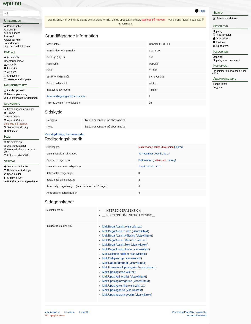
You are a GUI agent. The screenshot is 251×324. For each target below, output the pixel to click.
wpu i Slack (13, 116)
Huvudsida (13, 57)
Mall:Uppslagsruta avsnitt (118, 294)
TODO (11, 113)
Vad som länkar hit (17, 166)
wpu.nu (12, 3)
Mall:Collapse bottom (115, 253)
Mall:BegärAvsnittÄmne (117, 249)
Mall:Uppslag (110, 271)
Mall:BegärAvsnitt (113, 226)
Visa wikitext (223, 38)
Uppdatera (222, 46)
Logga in (218, 87)
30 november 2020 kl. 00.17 (154, 153)
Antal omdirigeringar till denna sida (66, 96)
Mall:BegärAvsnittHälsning (118, 235)
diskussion (167, 147)
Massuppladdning (17, 94)
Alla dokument (12, 33)
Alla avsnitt (10, 30)
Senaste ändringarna (19, 79)
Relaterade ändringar (19, 170)
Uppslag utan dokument (226, 60)
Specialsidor (14, 174)
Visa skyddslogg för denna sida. (64, 134)
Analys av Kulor (12, 40)
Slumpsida (13, 75)
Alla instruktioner (16, 146)
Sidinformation (15, 177)
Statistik (11, 64)
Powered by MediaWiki (183, 312)
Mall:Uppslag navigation (117, 281)
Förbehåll (83, 312)
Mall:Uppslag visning (115, 285)
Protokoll (9, 36)
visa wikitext (134, 226)
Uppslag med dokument (17, 46)
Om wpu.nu (69, 312)
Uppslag (217, 31)
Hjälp (202, 10)
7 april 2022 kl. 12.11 (150, 166)
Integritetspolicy (52, 312)
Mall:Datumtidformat (115, 262)
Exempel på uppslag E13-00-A (20, 150)
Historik (220, 42)
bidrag (179, 147)
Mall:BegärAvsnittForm (116, 231)
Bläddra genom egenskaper (23, 181)
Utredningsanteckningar (20, 109)
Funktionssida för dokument (22, 98)
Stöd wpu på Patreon (16, 124)
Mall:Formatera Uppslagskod (120, 267)
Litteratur (12, 68)
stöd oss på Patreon (153, 19)
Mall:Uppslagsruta (113, 290)
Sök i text (12, 131)
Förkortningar (11, 43)
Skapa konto (220, 84)
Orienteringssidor (14, 61)
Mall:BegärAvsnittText (116, 244)
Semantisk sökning (18, 127)
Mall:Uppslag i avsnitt (115, 276)
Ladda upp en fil (16, 90)
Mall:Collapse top (113, 258)
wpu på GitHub (15, 120)
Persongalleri (14, 26)
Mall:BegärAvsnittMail (116, 240)
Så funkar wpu (15, 142)
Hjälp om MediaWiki (18, 155)
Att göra (11, 72)
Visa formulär (223, 35)
